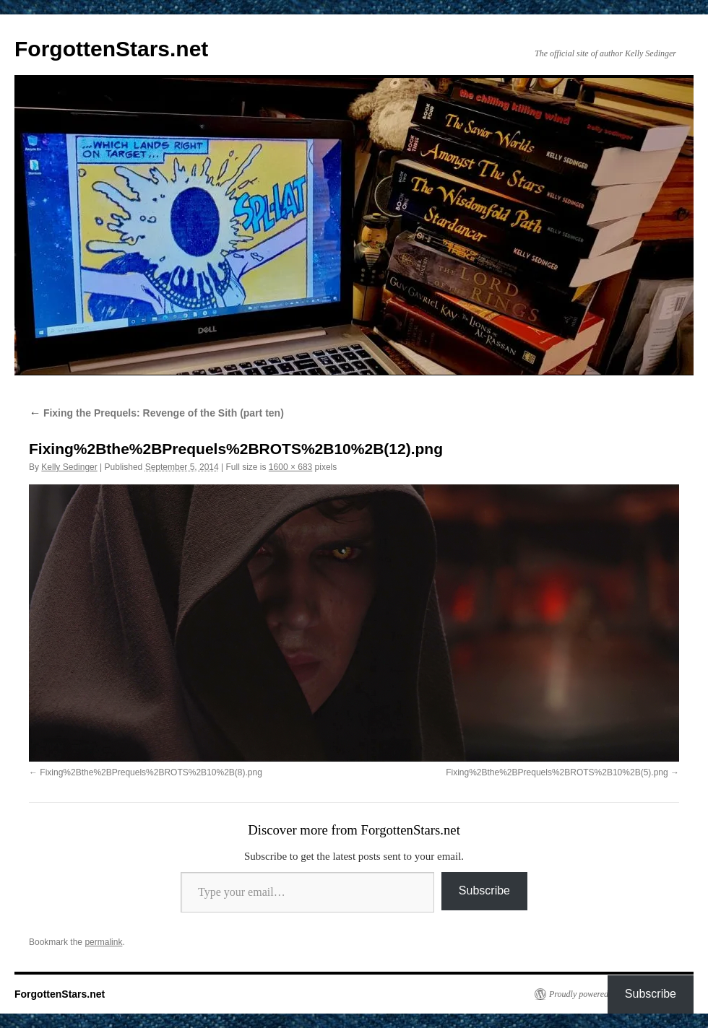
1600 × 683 (290, 467)
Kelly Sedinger (69, 467)
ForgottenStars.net (111, 49)
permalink (103, 942)
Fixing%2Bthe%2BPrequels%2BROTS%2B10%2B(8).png (151, 772)
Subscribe (484, 890)
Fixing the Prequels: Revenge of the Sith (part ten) (156, 413)
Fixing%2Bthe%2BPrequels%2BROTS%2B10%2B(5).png (557, 772)
